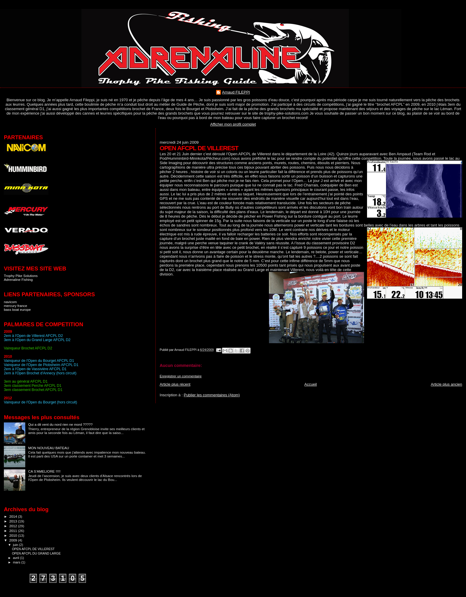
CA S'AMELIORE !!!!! (44, 471)
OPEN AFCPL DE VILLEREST (33, 549)
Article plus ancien (446, 384)
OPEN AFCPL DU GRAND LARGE (36, 553)
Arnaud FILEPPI (236, 92)
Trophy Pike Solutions (21, 276)
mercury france (15, 306)
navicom (10, 302)
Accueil (310, 384)
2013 (13, 521)
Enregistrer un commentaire (180, 376)
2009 (13, 540)
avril (16, 558)
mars (17, 562)
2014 (13, 516)
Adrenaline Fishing (18, 279)
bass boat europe (17, 309)
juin (16, 545)
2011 (13, 531)
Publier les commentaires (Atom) (212, 395)
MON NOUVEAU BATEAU (48, 448)
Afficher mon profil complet (233, 124)
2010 (13, 535)
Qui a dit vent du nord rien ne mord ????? (60, 424)
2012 (13, 526)
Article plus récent (175, 384)
